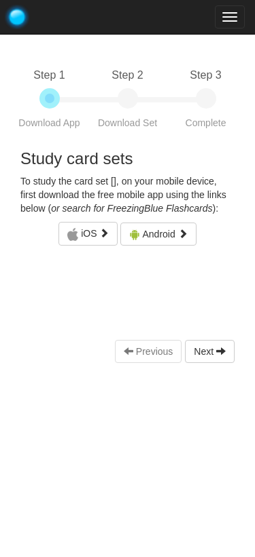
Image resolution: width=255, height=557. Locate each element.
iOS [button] (88, 235)
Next (210, 351)
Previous (148, 351)
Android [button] (158, 234)
